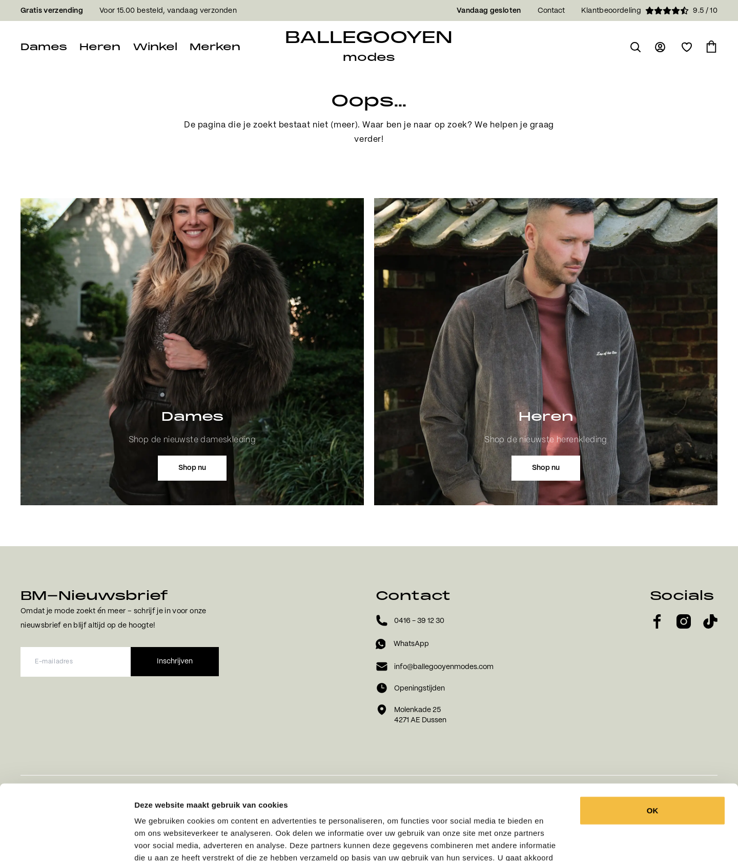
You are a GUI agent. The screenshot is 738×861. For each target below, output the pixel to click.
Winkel (155, 47)
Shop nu (192, 467)
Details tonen (565, 840)
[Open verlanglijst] (687, 47)
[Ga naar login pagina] (661, 47)
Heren (99, 47)
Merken (215, 47)
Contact (551, 10)
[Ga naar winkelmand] (711, 47)
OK (653, 740)
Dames (43, 47)
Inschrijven (175, 661)
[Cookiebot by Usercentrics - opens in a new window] (66, 841)
